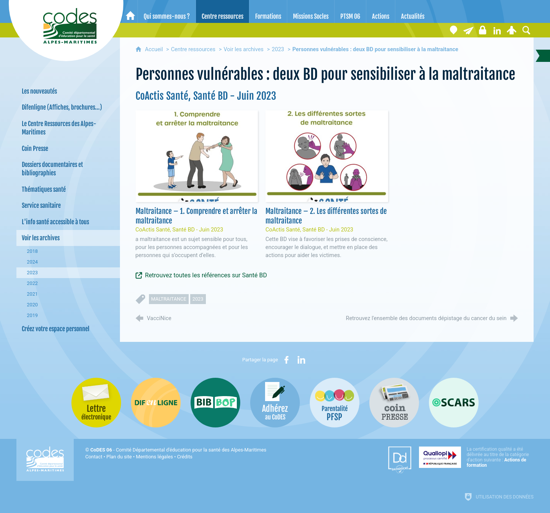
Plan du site (119, 457)
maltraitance (168, 299)
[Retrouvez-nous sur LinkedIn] (497, 30)
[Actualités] (412, 11)
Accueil (155, 49)
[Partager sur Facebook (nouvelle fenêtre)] (286, 359)
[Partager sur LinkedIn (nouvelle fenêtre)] (301, 359)
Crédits (184, 457)
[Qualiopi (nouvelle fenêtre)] (476, 457)
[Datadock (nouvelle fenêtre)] (399, 460)
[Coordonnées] (453, 30)
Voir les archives (243, 49)
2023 (278, 49)
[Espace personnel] (512, 30)
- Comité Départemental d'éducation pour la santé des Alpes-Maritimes (178, 450)
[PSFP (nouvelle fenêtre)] (334, 402)
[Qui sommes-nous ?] (167, 11)
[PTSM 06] (350, 11)
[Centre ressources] (222, 11)
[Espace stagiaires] (483, 30)
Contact (93, 457)
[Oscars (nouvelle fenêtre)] (454, 402)
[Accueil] (130, 11)
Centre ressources (193, 49)
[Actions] (380, 11)
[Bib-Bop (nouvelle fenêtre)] (215, 402)
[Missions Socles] (310, 11)
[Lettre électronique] (468, 30)
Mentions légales (154, 457)
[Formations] (268, 11)
